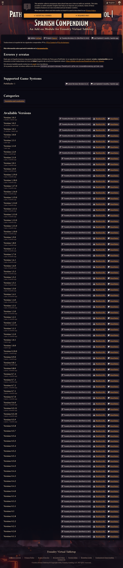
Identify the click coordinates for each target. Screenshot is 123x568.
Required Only (82, 16)
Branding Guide (86, 558)
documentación (42, 48)
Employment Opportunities (104, 558)
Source (54, 38)
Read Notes (114, 119)
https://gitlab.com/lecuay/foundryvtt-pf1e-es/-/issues (85, 61)
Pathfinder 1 (9, 84)
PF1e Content (51, 43)
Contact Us (61, 560)
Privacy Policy (91, 11)
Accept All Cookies (42, 16)
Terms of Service (43, 558)
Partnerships (72, 558)
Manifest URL (100, 119)
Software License (15, 558)
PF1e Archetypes (63, 43)
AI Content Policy (59, 558)
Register (110, 3)
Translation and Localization (14, 101)
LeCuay (38, 38)
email (34, 64)
